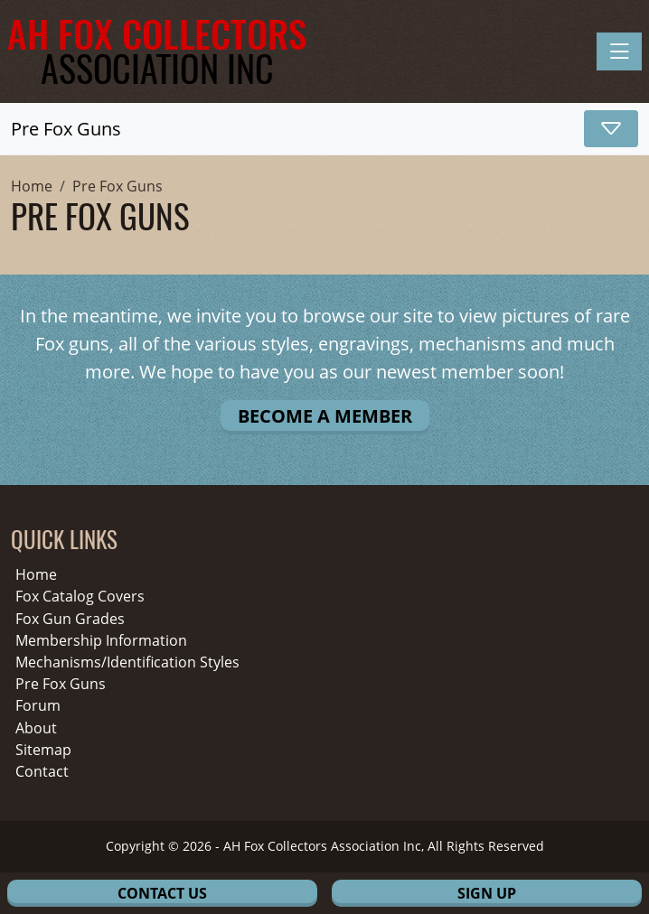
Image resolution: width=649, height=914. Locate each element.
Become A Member (325, 416)
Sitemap (43, 750)
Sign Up (486, 893)
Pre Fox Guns (60, 684)
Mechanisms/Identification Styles (127, 662)
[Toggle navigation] (619, 51)
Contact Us (162, 893)
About (36, 728)
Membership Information (101, 640)
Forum (38, 705)
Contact (42, 771)
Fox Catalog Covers (80, 596)
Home (36, 574)
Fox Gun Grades (70, 619)
